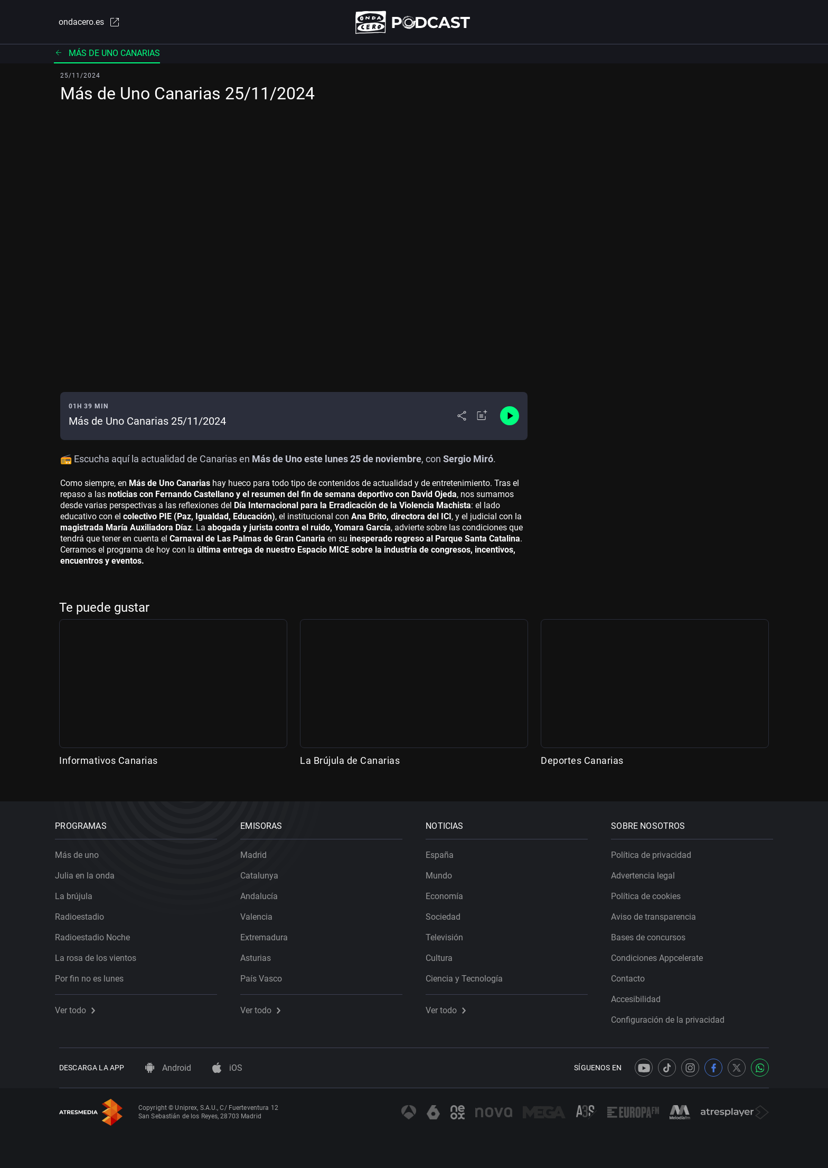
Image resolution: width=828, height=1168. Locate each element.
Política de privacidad (655, 851)
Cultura (443, 954)
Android (168, 1068)
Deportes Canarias (582, 762)
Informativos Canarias (108, 762)
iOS (227, 1068)
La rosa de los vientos (99, 954)
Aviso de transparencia (657, 913)
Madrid (257, 851)
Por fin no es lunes (93, 975)
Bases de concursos (652, 934)
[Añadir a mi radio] (482, 418)
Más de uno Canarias (107, 55)
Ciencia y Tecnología (468, 975)
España (444, 851)
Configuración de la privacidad (672, 1016)
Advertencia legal (647, 872)
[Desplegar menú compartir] (462, 418)
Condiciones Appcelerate (661, 954)
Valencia (260, 913)
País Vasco (265, 975)
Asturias (259, 954)
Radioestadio (83, 913)
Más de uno (81, 851)
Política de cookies (650, 892)
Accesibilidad (640, 996)
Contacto (632, 975)
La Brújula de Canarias (350, 762)
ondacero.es (84, 23)
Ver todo (79, 1007)
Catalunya (263, 872)
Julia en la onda (89, 872)
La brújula (78, 892)
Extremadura (268, 934)
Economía (448, 892)
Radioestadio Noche (96, 934)
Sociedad (447, 913)
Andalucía (263, 892)
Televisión (448, 934)
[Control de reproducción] (509, 418)
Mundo (443, 872)
